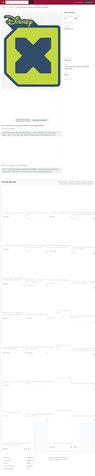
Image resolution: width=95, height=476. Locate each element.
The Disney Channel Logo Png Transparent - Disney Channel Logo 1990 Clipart (12, 345)
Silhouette (29, 466)
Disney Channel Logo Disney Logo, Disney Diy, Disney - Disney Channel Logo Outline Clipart (82, 346)
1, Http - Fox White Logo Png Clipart (59, 276)
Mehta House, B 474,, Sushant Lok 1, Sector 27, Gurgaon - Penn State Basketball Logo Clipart (12, 310)
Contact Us (7, 460)
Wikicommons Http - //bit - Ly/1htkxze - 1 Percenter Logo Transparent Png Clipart (34, 243)
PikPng (4, 7)
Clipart (28, 463)
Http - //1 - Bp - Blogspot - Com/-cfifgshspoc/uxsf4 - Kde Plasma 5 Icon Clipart (81, 279)
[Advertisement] (32, 105)
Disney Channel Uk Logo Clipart (11, 408)
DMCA (6, 463)
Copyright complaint (39, 120)
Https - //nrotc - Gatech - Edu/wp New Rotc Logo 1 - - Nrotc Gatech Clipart (58, 308)
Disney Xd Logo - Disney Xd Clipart (12, 377)
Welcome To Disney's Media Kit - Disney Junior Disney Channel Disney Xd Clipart (58, 243)
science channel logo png (84, 182)
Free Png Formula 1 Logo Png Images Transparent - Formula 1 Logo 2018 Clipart (11, 441)
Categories (29, 457)
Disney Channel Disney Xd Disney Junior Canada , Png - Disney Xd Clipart (81, 245)
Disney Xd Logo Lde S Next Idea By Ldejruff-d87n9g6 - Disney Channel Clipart (12, 276)
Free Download (23, 120)
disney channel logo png (66, 182)
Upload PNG (89, 2)
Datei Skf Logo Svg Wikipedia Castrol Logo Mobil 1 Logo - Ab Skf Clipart (35, 412)
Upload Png (30, 460)
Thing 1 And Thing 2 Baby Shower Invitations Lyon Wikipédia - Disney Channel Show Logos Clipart (82, 210)
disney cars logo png (67, 184)
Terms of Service (9, 466)
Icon (27, 468)
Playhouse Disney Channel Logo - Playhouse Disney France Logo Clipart (35, 345)
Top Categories (78, 2)
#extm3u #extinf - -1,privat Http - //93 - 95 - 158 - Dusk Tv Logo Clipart (35, 277)
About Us (7, 457)
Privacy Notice (8, 468)
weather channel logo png (84, 184)
